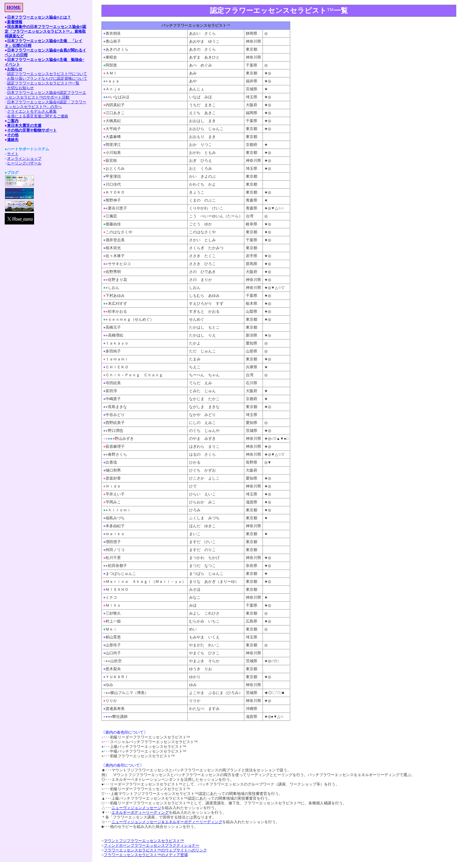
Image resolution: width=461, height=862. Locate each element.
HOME (14, 7)
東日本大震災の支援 (24, 125)
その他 (13, 135)
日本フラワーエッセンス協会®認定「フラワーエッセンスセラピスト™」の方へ (45, 104)
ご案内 (13, 121)
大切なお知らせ (20, 88)
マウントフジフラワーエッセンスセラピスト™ (144, 840)
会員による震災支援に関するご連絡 (37, 116)
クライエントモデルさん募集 (32, 111)
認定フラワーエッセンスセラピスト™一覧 (43, 83)
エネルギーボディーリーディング (140, 812)
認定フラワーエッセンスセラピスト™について (47, 73)
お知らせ (14, 69)
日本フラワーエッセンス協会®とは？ (39, 17)
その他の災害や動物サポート (32, 130)
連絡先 (13, 139)
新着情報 (14, 22)
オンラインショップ (24, 158)
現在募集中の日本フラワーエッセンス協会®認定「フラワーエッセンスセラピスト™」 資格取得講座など (45, 31)
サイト (13, 154)
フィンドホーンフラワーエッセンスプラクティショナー (151, 845)
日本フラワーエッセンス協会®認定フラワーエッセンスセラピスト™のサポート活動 (45, 94)
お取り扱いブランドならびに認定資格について (47, 78)
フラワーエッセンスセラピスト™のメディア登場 (146, 855)
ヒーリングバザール (24, 163)
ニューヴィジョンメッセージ (136, 808)
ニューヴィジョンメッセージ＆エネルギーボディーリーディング (166, 822)
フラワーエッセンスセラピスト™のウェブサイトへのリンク (155, 850)
